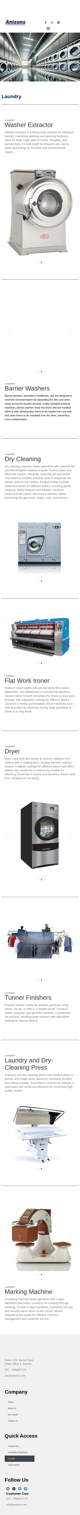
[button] (48, 28)
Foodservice (13, 1446)
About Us (12, 1408)
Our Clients (13, 1414)
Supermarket (13, 1465)
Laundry (11, 1458)
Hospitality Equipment (18, 1452)
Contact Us (13, 1421)
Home (10, 1402)
